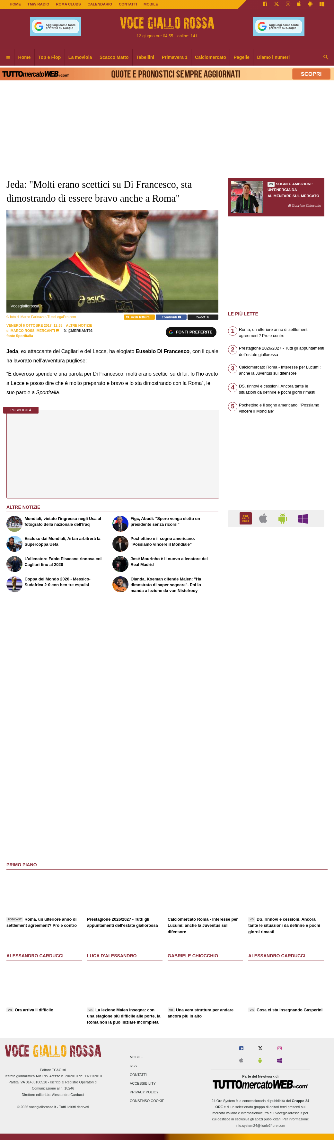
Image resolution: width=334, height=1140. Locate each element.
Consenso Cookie (147, 1101)
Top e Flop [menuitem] (49, 57)
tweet (203, 317)
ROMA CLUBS (68, 4)
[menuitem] (8, 57)
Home (15, 4)
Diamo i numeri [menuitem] (273, 57)
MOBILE (151, 4)
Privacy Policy (144, 1092)
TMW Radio (38, 4)
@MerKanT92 (78, 331)
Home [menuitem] (24, 57)
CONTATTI (128, 4)
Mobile (136, 1057)
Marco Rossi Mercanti (33, 331)
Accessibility (143, 1083)
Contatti (138, 1075)
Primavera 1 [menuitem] (175, 57)
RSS (133, 1066)
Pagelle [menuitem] (242, 57)
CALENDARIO (99, 4)
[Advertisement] (276, 781)
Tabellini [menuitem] (145, 57)
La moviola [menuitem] (80, 57)
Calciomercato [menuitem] (210, 57)
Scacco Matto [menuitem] (114, 57)
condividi (171, 317)
